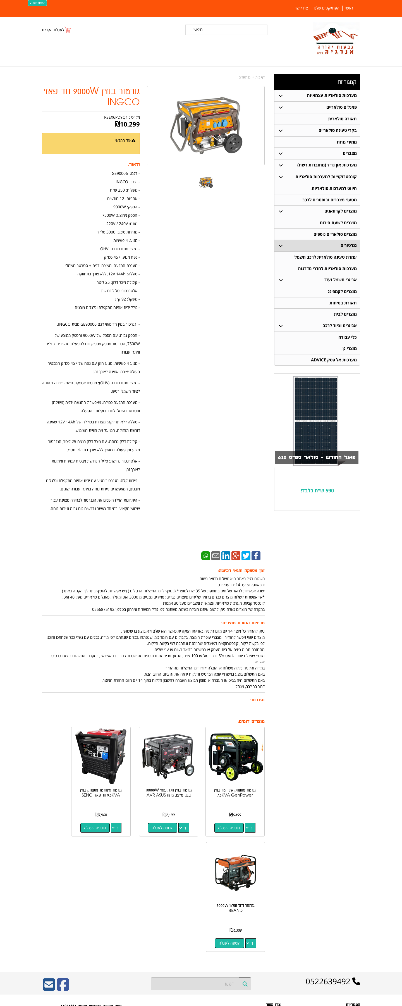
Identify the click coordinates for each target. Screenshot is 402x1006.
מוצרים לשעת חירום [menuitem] (338, 223)
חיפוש (198, 29)
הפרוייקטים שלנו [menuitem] (326, 8)
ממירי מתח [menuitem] (347, 142)
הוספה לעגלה (234, 818)
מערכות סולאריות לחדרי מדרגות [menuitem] (327, 269)
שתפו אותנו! (272, 919)
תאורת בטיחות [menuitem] (343, 304)
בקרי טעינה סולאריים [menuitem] (338, 130)
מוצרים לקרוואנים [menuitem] (340, 211)
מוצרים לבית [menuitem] (345, 315)
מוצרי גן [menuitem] (350, 350)
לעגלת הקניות (53, 29)
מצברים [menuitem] (350, 153)
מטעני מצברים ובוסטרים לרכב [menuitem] (329, 200)
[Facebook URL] (63, 863)
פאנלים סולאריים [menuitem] (341, 107)
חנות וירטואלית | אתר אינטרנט (166, 1000)
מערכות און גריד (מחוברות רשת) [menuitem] (327, 165)
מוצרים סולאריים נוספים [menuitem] (335, 235)
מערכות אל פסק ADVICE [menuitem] (334, 361)
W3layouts (110, 927)
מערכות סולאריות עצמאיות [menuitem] (332, 95)
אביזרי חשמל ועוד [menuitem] (340, 281)
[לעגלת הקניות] (56, 29)
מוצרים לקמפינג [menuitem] (342, 292)
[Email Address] (49, 863)
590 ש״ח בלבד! (317, 492)
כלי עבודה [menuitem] (347, 339)
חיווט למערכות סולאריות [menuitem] (334, 189)
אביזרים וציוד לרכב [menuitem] (340, 327)
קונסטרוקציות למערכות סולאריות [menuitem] (326, 177)
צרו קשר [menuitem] (301, 8)
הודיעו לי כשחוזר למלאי (117, 146)
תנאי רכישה (273, 905)
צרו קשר (275, 912)
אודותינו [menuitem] (355, 952)
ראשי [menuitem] (349, 8)
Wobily (219, 1000)
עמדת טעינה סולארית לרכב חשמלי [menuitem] (325, 258)
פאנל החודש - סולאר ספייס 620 (315, 459)
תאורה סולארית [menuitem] (342, 119)
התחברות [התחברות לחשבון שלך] (37, 3)
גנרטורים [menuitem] (349, 246)
